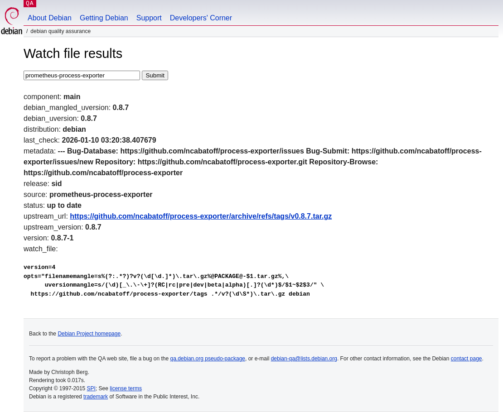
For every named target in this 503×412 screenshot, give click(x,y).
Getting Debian (104, 18)
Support (149, 18)
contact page (466, 358)
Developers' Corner (201, 18)
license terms (126, 388)
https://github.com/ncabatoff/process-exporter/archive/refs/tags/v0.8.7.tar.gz (201, 216)
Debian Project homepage (89, 334)
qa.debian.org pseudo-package (207, 358)
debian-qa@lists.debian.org (304, 358)
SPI (91, 388)
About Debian (50, 18)
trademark (95, 396)
